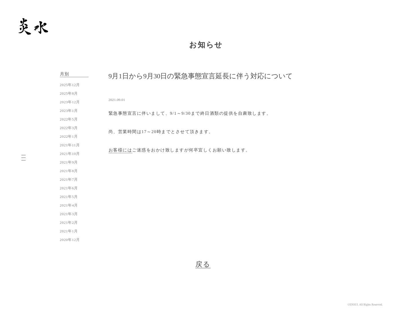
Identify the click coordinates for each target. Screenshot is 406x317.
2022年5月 (69, 119)
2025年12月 (70, 85)
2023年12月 (70, 102)
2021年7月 (69, 180)
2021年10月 (70, 154)
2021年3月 (69, 214)
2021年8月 (69, 171)
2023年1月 (69, 111)
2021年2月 (69, 223)
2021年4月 (69, 205)
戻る (203, 264)
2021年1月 (69, 231)
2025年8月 (69, 94)
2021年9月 (69, 162)
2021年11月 (70, 145)
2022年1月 (69, 137)
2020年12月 (70, 240)
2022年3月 (69, 128)
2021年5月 (69, 197)
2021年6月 (69, 188)
